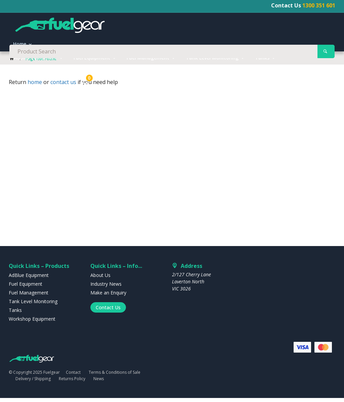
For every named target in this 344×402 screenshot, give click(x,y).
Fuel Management (148, 62)
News (98, 382)
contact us (63, 86)
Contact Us (108, 311)
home (35, 86)
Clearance (92, 76)
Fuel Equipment (92, 62)
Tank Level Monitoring (212, 62)
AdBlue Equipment (35, 62)
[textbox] (172, 27)
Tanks (262, 62)
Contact (73, 376)
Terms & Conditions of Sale (114, 376)
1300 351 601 (318, 5)
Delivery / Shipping (33, 382)
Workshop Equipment (39, 76)
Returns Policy (72, 382)
